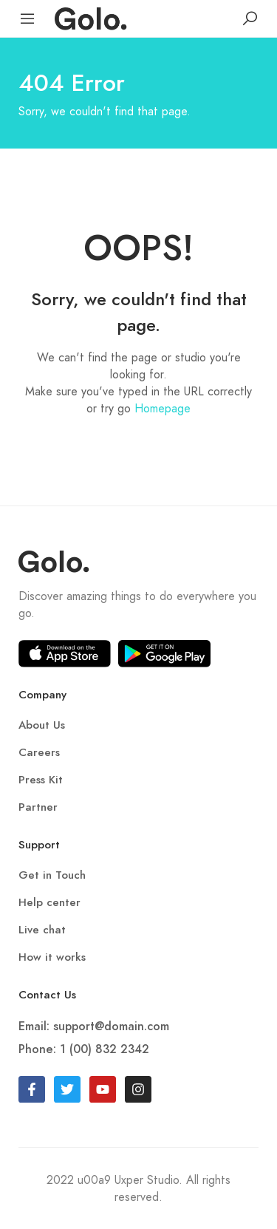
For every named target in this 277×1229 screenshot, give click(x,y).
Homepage (162, 408)
